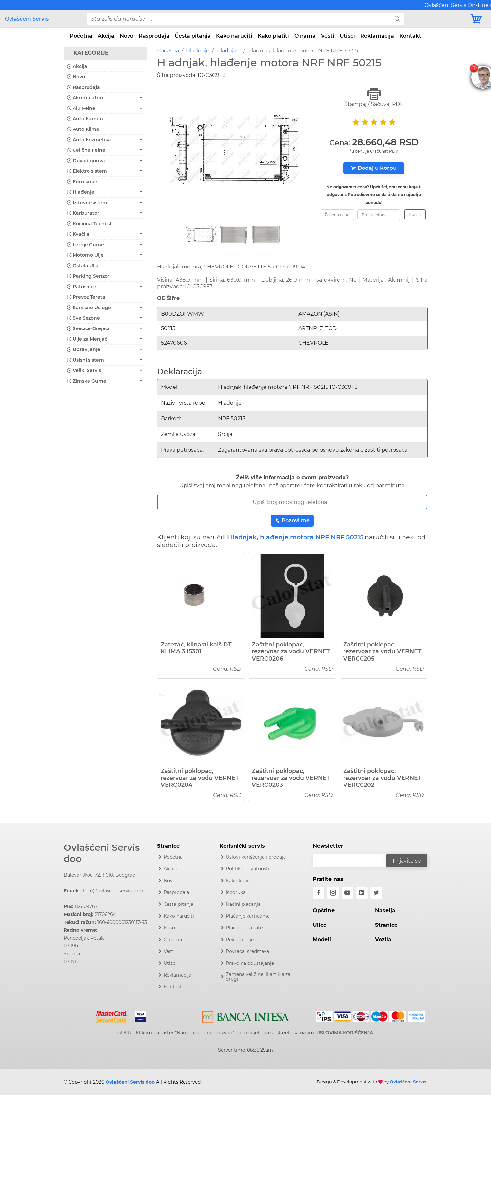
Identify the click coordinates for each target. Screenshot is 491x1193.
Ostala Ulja (83, 265)
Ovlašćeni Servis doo (102, 853)
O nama (305, 36)
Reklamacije (240, 939)
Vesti (327, 36)
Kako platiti (273, 36)
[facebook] (318, 893)
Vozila (383, 939)
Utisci (347, 36)
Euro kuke (82, 182)
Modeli (322, 939)
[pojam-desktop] (239, 19)
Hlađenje (197, 51)
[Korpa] (478, 19)
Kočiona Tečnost (89, 224)
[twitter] (376, 893)
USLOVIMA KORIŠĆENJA (344, 1033)
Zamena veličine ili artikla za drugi (258, 976)
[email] (353, 860)
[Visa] (137, 1016)
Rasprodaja (154, 36)
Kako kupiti (239, 880)
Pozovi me (292, 520)
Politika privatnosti (247, 868)
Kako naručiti (234, 36)
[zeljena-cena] (337, 214)
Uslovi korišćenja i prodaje (256, 857)
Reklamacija (377, 36)
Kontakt (410, 36)
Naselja (385, 910)
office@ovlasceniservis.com (111, 891)
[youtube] (347, 893)
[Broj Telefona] (292, 502)
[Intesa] (246, 1016)
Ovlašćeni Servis (27, 19)
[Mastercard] (112, 1016)
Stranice (386, 925)
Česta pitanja (193, 36)
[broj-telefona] (378, 214)
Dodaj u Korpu (374, 168)
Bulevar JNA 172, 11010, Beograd (99, 875)
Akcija (106, 36)
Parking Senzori (89, 276)
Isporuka (236, 892)
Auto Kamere (86, 119)
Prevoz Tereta (86, 297)
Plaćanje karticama (248, 916)
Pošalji (415, 214)
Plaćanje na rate (244, 927)
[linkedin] (362, 893)
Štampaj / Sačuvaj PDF (373, 97)
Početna (81, 36)
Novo (126, 36)
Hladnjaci (228, 51)
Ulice (319, 925)
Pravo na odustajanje (250, 963)
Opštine (324, 910)
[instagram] (333, 893)
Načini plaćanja (243, 904)
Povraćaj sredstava (247, 951)
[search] (397, 19)
